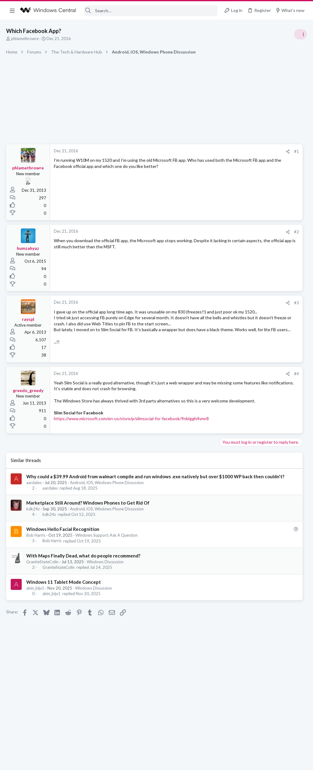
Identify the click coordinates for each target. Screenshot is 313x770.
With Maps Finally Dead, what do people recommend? (83, 583)
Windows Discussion (105, 589)
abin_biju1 (35, 615)
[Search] (151, 10)
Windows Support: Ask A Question (106, 563)
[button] (12, 10)
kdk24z (33, 536)
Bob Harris (35, 563)
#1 (203, 151)
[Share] (194, 151)
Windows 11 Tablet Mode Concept (63, 610)
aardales (34, 510)
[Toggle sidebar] (300, 34)
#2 (203, 231)
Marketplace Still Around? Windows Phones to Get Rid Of (87, 530)
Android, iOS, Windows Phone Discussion (107, 510)
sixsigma (299, 412)
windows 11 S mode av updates (256, 343)
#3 (203, 302)
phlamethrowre (25, 38)
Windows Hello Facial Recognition (62, 557)
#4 (203, 381)
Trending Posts (233, 330)
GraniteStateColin (42, 589)
